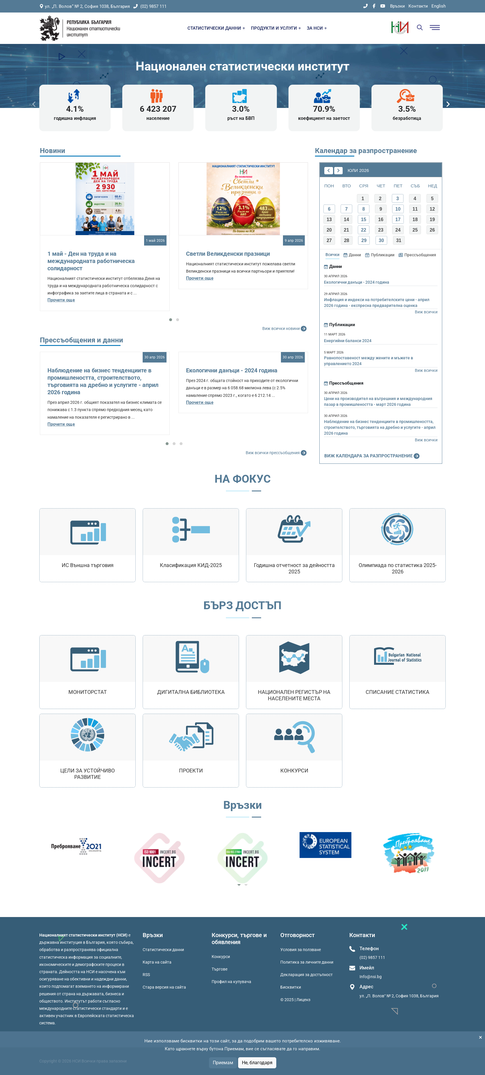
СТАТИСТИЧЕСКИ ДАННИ (216, 28)
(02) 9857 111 (150, 6)
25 (415, 230)
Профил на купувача (231, 981)
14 (346, 219)
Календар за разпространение (366, 151)
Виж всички (426, 312)
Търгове (219, 969)
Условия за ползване (300, 949)
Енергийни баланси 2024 (347, 340)
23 (380, 230)
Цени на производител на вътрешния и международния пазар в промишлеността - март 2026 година (378, 401)
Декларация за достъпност (306, 974)
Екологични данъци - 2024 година (231, 370)
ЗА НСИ (317, 28)
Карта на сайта (157, 962)
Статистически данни (163, 949)
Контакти (418, 6)
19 (432, 219)
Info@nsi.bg (371, 976)
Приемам (223, 1062)
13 (329, 219)
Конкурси (221, 956)
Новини (52, 151)
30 (381, 240)
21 (346, 230)
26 (432, 230)
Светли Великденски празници (228, 253)
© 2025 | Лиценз (295, 999)
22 (363, 230)
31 (398, 240)
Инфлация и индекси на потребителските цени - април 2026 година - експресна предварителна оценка (376, 302)
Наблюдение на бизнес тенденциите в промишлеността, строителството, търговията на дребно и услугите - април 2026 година (102, 381)
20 (329, 230)
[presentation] (34, 104)
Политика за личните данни (306, 962)
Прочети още (61, 300)
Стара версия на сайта (164, 987)
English (438, 6)
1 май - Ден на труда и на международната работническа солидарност (91, 261)
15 (363, 219)
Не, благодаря (257, 1062)
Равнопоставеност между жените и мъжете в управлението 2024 (368, 361)
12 (432, 209)
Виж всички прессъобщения (277, 453)
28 (346, 240)
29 (364, 240)
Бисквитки (290, 987)
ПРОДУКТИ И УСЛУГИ (276, 28)
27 (329, 240)
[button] (170, 320)
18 (415, 219)
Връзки (397, 6)
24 (398, 230)
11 (415, 209)
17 (398, 219)
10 (398, 209)
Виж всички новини (285, 328)
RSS (146, 974)
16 (380, 219)
